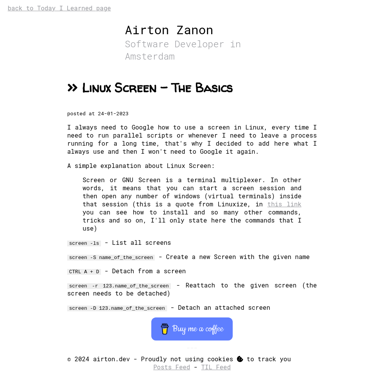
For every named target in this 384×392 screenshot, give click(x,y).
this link (284, 204)
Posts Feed (171, 367)
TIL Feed (216, 367)
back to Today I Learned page (59, 8)
